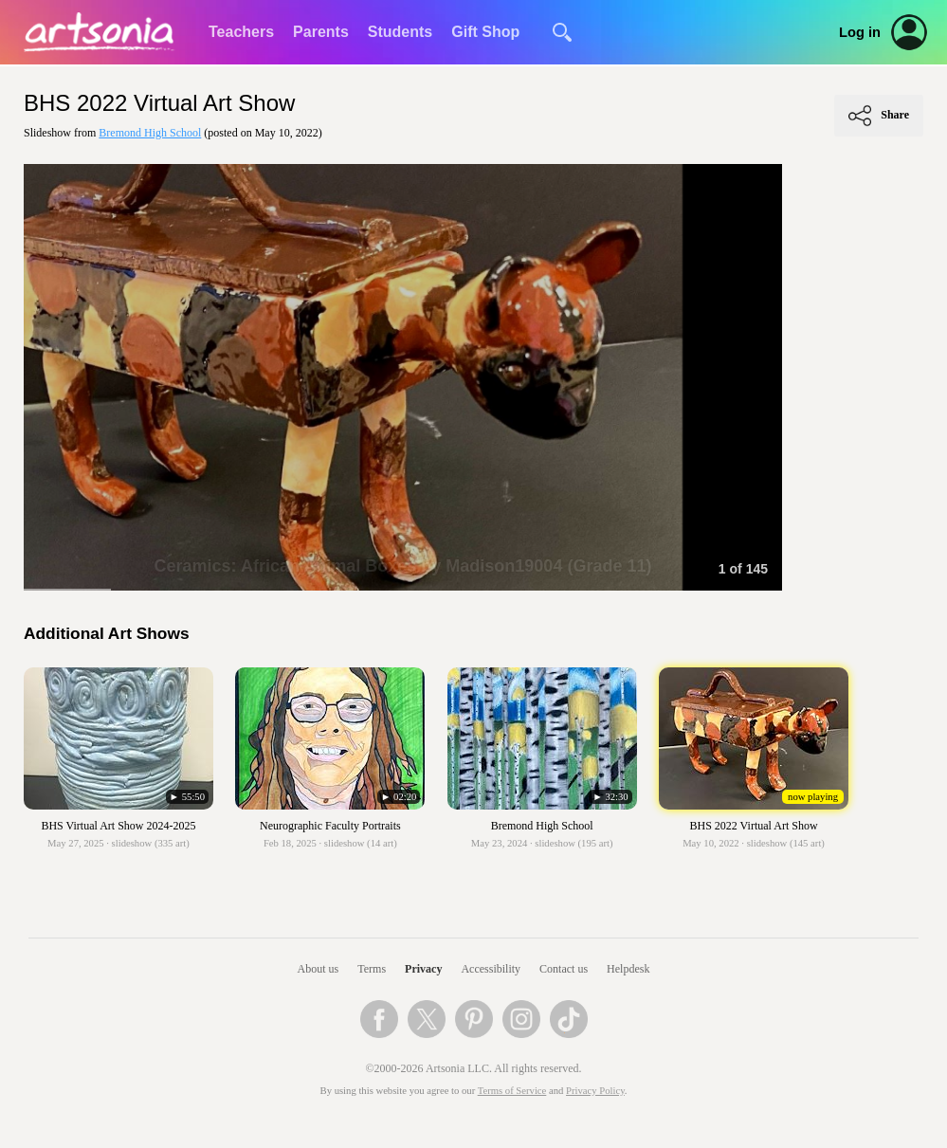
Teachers (241, 32)
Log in (860, 32)
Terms (371, 968)
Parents (321, 32)
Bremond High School (150, 132)
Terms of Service (512, 1090)
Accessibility (490, 968)
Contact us (563, 968)
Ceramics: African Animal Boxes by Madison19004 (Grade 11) (403, 565)
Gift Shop (485, 32)
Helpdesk (628, 968)
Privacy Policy (595, 1090)
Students (400, 32)
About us (318, 968)
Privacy (423, 968)
